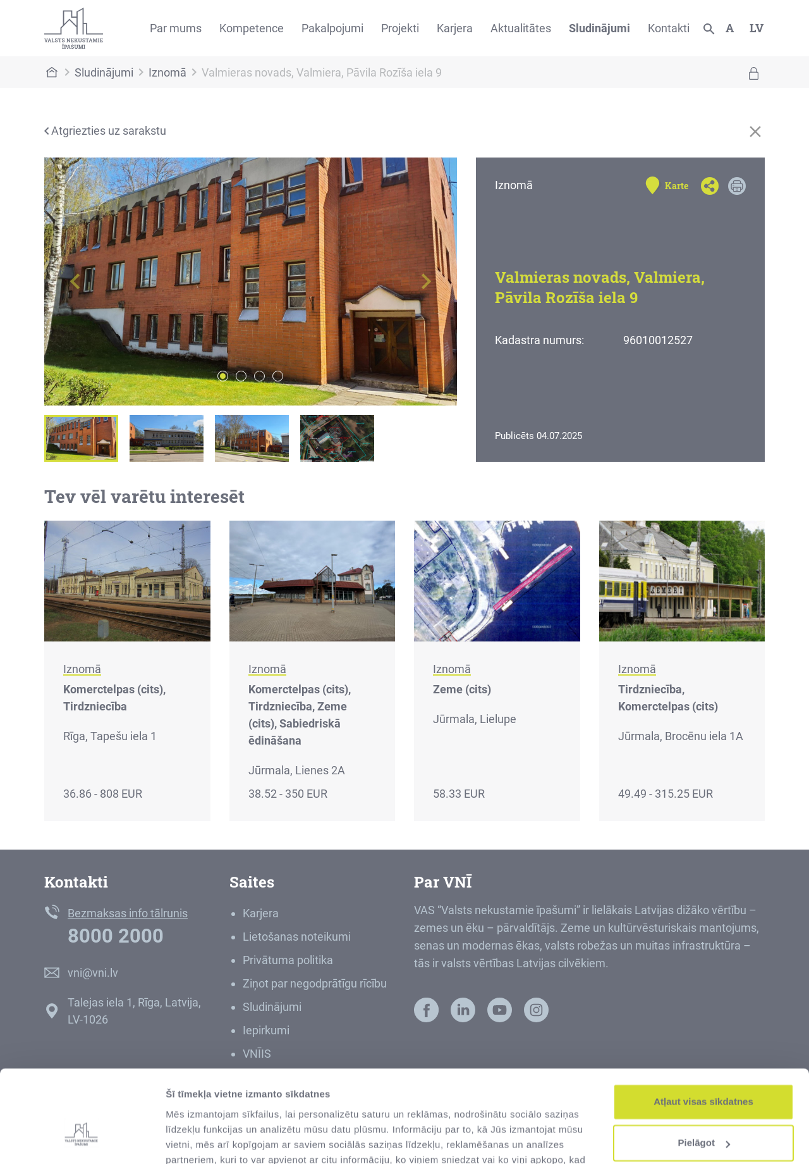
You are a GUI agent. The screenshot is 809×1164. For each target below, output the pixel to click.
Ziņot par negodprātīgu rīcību (315, 983)
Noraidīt (704, 1113)
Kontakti (669, 28)
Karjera (455, 28)
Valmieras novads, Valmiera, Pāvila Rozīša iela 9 (322, 72)
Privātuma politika (288, 960)
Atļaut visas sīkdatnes (703, 1030)
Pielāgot (704, 1072)
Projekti (400, 28)
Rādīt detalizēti (199, 1139)
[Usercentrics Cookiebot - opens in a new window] (82, 1139)
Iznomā (167, 72)
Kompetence (251, 28)
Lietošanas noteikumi (297, 936)
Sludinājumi (599, 28)
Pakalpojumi (332, 28)
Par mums (176, 28)
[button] (75, 282)
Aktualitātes (520, 28)
